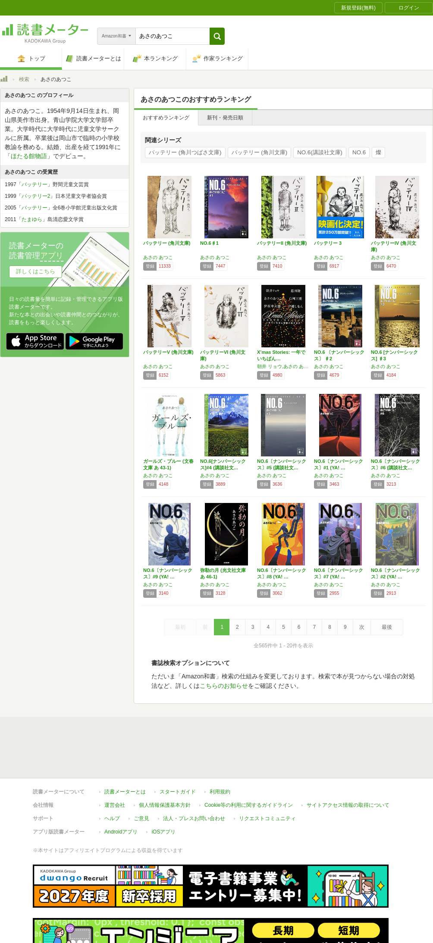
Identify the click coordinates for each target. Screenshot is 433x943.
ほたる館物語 (29, 156)
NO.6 (359, 152)
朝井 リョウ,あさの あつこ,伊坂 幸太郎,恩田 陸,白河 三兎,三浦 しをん (283, 366)
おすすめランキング (166, 118)
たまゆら (32, 219)
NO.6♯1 (209, 243)
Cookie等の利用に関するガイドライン (248, 805)
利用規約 (220, 791)
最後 (387, 627)
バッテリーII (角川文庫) (282, 243)
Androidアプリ (121, 831)
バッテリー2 (36, 196)
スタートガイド (178, 791)
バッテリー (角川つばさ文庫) (185, 152)
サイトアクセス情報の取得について (348, 805)
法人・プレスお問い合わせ (194, 818)
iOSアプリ (163, 831)
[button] (217, 36)
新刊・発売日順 (225, 118)
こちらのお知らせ (224, 685)
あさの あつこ (158, 257)
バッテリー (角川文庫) (260, 152)
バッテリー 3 (328, 243)
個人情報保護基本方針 (165, 805)
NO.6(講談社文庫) (319, 152)
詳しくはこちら (35, 271)
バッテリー (34, 184)
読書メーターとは (125, 791)
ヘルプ (112, 818)
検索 (24, 79)
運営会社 (114, 805)
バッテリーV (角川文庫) (168, 352)
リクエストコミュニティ (267, 818)
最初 (180, 627)
